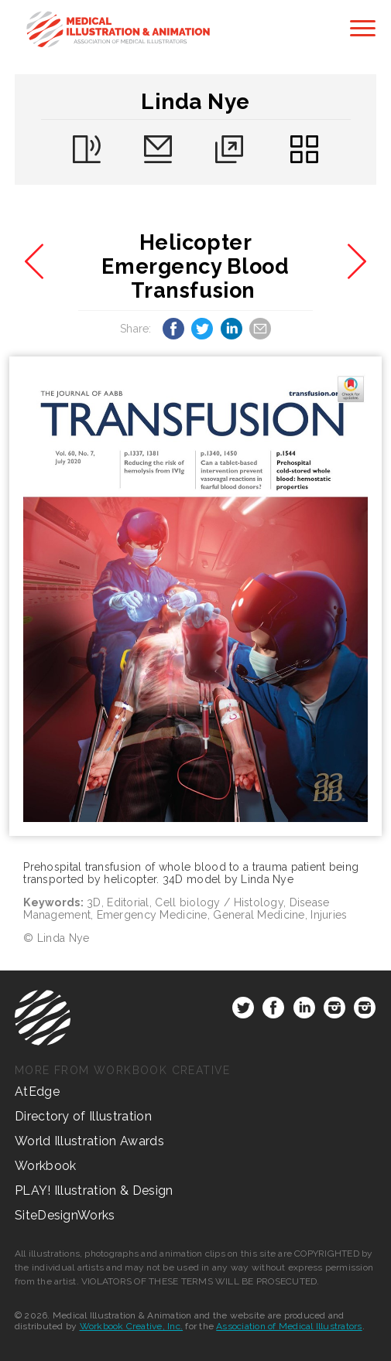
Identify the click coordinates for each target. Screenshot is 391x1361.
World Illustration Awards (89, 1141)
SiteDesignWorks (65, 1215)
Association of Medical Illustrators (289, 1326)
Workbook (46, 1165)
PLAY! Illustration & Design (94, 1190)
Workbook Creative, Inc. (131, 1326)
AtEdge (37, 1091)
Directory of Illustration (83, 1116)
